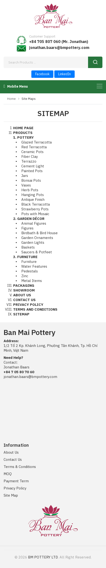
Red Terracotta (34, 147)
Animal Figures (33, 223)
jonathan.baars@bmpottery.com (59, 47)
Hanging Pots (32, 194)
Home (11, 99)
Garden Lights (32, 242)
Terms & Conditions (20, 466)
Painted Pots (32, 171)
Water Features (34, 266)
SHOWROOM (24, 290)
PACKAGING (23, 285)
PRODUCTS (23, 132)
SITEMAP (21, 314)
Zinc (24, 276)
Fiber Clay (29, 156)
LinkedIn (64, 74)
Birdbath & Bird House (39, 233)
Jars (24, 175)
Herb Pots (29, 190)
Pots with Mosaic (35, 214)
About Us (11, 452)
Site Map (11, 495)
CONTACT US (24, 299)
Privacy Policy (15, 488)
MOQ (8, 474)
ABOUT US (22, 295)
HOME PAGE (23, 128)
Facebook (42, 74)
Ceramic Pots (32, 151)
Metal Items (31, 280)
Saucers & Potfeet (36, 252)
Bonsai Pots (31, 180)
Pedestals (29, 271)
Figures (27, 228)
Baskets (28, 247)
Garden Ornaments (37, 237)
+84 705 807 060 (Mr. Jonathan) (58, 41)
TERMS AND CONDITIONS (35, 309)
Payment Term (16, 481)
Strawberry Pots (35, 209)
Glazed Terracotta (36, 142)
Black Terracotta (35, 204)
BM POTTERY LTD (43, 557)
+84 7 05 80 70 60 (19, 372)
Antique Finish (33, 199)
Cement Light (32, 166)
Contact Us (13, 459)
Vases (26, 185)
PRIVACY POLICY (28, 304)
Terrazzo (28, 161)
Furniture (29, 261)
